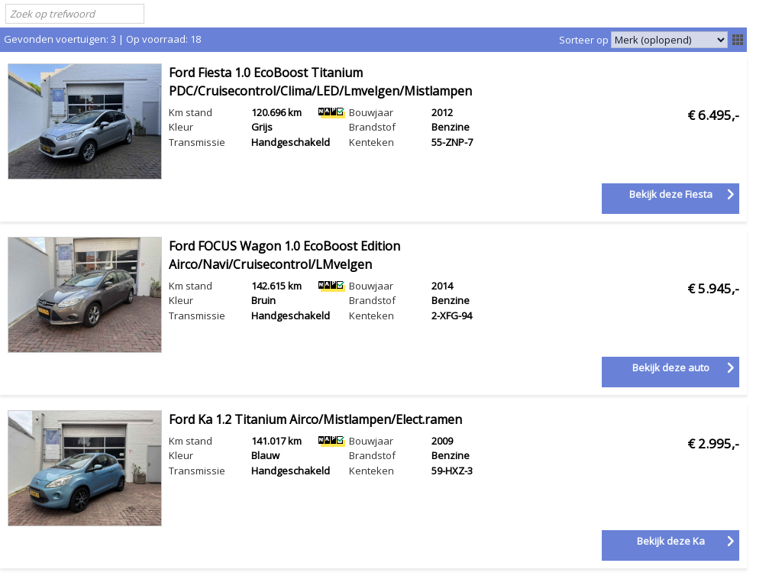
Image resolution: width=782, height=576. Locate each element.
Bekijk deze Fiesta (671, 194)
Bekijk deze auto (670, 367)
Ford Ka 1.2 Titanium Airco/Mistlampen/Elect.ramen (315, 419)
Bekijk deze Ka (671, 541)
